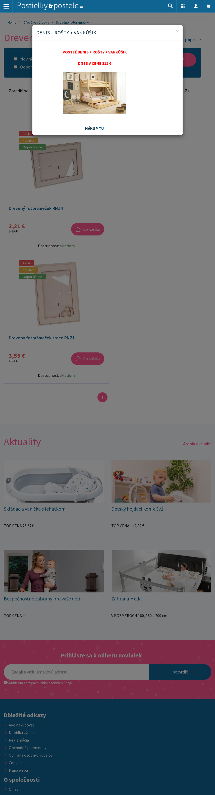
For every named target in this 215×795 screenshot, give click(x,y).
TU (101, 128)
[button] (183, 6)
